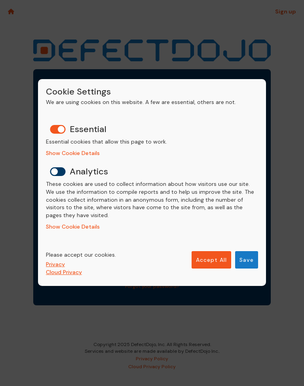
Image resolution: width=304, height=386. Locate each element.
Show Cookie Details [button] (73, 153)
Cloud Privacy (64, 272)
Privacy (55, 264)
